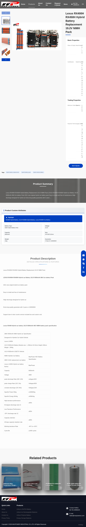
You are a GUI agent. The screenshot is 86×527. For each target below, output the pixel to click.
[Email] (83, 255)
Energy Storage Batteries (24, 518)
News (66, 4)
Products (31, 4)
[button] (6, 59)
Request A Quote (57, 4)
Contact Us (48, 4)
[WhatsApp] (83, 259)
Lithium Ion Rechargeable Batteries (27, 512)
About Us (40, 4)
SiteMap (80, 524)
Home (23, 4)
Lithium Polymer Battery (24, 515)
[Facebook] (83, 267)
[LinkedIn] (83, 271)
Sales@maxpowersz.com (76, 515)
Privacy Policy (6, 518)
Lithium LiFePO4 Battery (24, 509)
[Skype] (83, 263)
